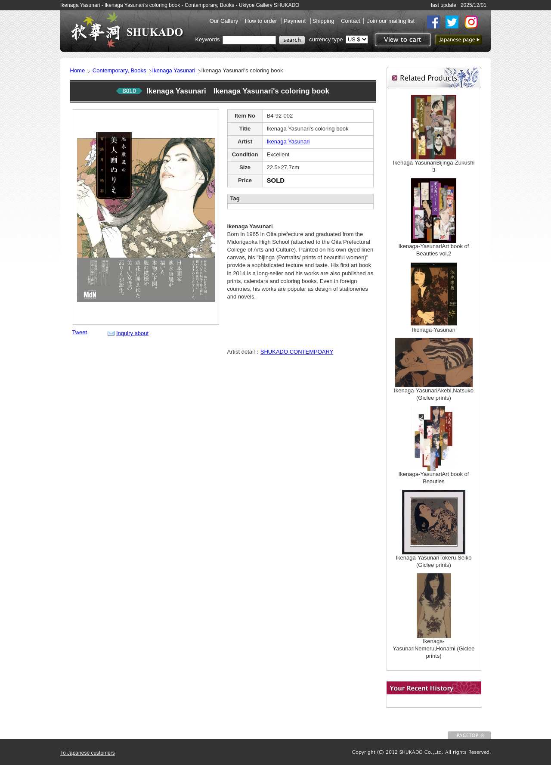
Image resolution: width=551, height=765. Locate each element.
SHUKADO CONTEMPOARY (297, 351)
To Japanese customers (87, 753)
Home (77, 70)
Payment (295, 21)
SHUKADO (127, 29)
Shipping (324, 21)
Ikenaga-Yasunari (433, 330)
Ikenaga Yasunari (173, 70)
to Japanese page (458, 39)
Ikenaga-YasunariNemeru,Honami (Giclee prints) (434, 648)
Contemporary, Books (119, 70)
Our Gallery (225, 21)
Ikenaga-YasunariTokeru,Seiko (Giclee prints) (433, 561)
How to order (262, 21)
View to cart (401, 40)
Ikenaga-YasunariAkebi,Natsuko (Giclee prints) (434, 394)
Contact (350, 21)
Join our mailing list (391, 21)
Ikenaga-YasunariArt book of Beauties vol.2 (434, 250)
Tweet (79, 332)
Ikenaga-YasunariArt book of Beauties (434, 478)
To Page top (469, 735)
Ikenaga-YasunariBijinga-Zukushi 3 (434, 166)
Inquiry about (132, 333)
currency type (326, 39)
